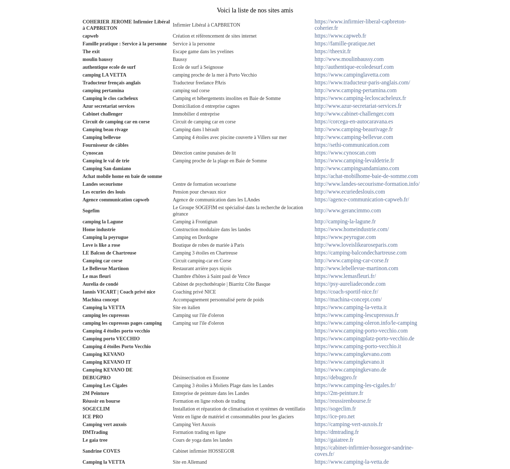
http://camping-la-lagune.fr (345, 221)
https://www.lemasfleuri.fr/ (345, 276)
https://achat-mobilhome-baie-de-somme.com (366, 176)
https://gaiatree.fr (333, 440)
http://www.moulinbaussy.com (349, 59)
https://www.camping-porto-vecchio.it (357, 346)
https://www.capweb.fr (340, 36)
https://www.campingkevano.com (352, 354)
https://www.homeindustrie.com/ (351, 229)
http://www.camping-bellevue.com (353, 137)
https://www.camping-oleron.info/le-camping (365, 323)
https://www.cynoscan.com (345, 153)
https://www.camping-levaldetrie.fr (354, 160)
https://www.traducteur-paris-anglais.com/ (362, 82)
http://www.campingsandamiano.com (356, 168)
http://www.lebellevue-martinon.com (356, 268)
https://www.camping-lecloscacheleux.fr (360, 98)
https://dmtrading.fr (336, 432)
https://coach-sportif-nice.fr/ (346, 292)
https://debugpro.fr (335, 377)
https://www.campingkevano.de (350, 370)
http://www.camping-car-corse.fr (351, 260)
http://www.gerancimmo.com (347, 210)
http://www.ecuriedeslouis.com (349, 192)
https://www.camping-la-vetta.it (350, 307)
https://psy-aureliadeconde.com (349, 284)
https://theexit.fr (332, 51)
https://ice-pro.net (334, 416)
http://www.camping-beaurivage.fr (353, 129)
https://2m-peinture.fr (338, 393)
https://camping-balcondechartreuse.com (360, 253)
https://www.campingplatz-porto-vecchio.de (364, 338)
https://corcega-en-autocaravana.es (353, 121)
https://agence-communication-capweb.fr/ (361, 199)
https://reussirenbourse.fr (342, 401)
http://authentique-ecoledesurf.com (353, 67)
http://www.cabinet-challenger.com (354, 114)
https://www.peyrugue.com (345, 237)
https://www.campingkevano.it (349, 362)
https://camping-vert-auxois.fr (348, 424)
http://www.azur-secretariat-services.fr (358, 106)
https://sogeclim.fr (335, 409)
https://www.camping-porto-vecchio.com (361, 331)
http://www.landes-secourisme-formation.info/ (367, 184)
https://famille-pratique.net (344, 43)
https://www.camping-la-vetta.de (351, 462)
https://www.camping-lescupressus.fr (356, 315)
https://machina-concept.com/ (348, 299)
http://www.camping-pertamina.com (355, 90)
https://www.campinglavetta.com (351, 75)
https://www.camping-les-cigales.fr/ (355, 385)
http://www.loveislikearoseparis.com (355, 245)
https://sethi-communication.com (351, 145)
